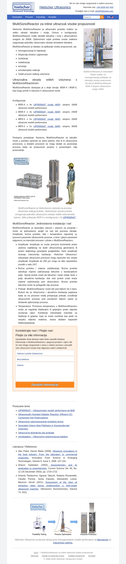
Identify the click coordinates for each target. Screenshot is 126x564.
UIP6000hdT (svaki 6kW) (46, 112)
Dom (36, 552)
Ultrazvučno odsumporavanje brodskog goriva (40, 421)
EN (108, 17)
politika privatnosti (76, 556)
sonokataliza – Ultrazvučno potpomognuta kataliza (43, 436)
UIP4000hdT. (69, 217)
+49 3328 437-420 (104, 7)
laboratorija (102, 540)
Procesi (29, 17)
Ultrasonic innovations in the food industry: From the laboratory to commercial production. (47, 454)
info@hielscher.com (104, 11)
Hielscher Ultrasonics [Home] (55, 7)
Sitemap (34, 556)
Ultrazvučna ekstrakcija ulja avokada (36, 433)
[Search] (102, 17)
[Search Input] (91, 17)
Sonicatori (17, 17)
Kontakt (52, 17)
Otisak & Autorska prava (53, 556)
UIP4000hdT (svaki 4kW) (46, 104)
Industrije (40, 17)
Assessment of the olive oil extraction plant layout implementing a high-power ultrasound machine (47, 485)
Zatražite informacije (44, 384)
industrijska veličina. (63, 543)
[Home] (23, 6)
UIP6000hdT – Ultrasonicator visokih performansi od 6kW (46, 410)
